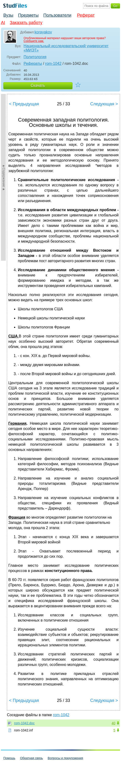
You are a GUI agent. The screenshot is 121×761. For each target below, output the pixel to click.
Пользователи (57, 15)
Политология (35, 57)
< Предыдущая (24, 104)
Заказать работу (26, 22)
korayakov (43, 32)
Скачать (38, 85)
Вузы (8, 15)
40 (113, 723)
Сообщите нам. (34, 41)
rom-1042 (53, 63)
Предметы (28, 15)
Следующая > (104, 104)
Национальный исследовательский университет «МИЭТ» (66, 48)
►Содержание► (4, 177)
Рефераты (33, 63)
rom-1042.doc (24, 723)
